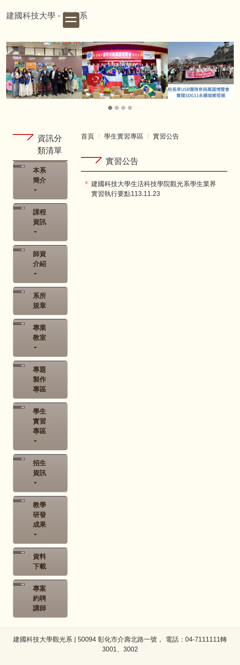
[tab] (110, 108)
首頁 (87, 136)
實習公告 (166, 136)
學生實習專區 (123, 136)
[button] (16, 76)
